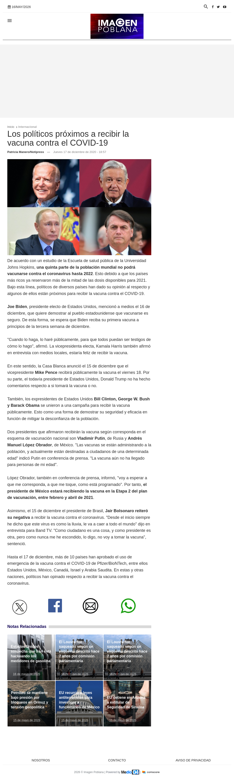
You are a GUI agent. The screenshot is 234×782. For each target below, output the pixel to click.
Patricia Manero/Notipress (25, 152)
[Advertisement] (117, 81)
